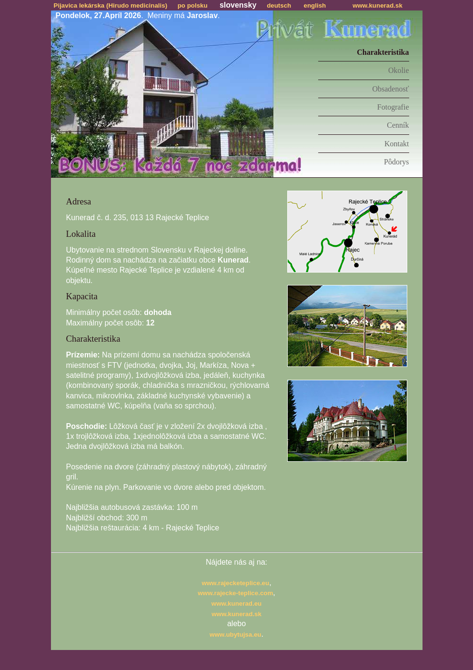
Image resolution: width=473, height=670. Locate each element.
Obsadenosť (390, 89)
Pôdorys (396, 162)
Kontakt (396, 144)
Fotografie (393, 107)
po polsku (193, 5)
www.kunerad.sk (377, 5)
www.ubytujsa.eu (235, 634)
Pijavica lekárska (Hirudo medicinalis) (111, 5)
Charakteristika (383, 52)
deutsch (279, 5)
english (315, 5)
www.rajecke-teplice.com (235, 593)
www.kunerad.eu (236, 603)
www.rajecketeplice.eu (235, 583)
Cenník (398, 125)
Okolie (398, 70)
